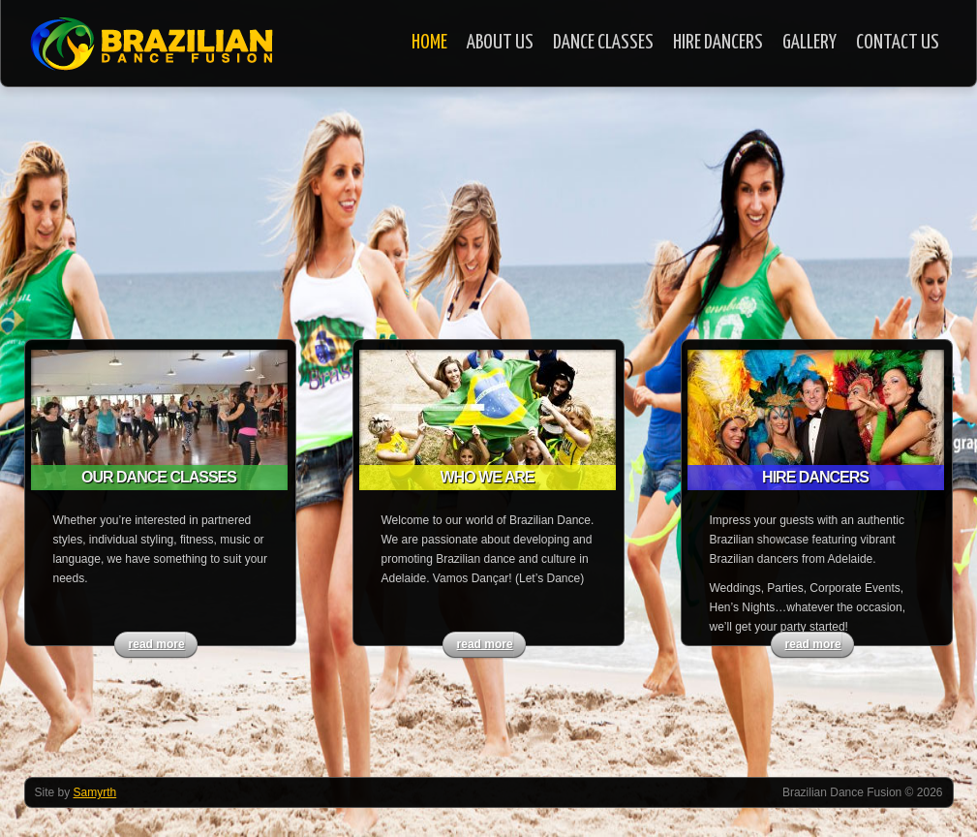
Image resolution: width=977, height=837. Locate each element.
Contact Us (897, 42)
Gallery (809, 42)
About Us (500, 42)
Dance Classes (603, 42)
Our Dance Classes (158, 477)
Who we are (487, 477)
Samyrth (95, 792)
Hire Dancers (718, 42)
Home (429, 42)
